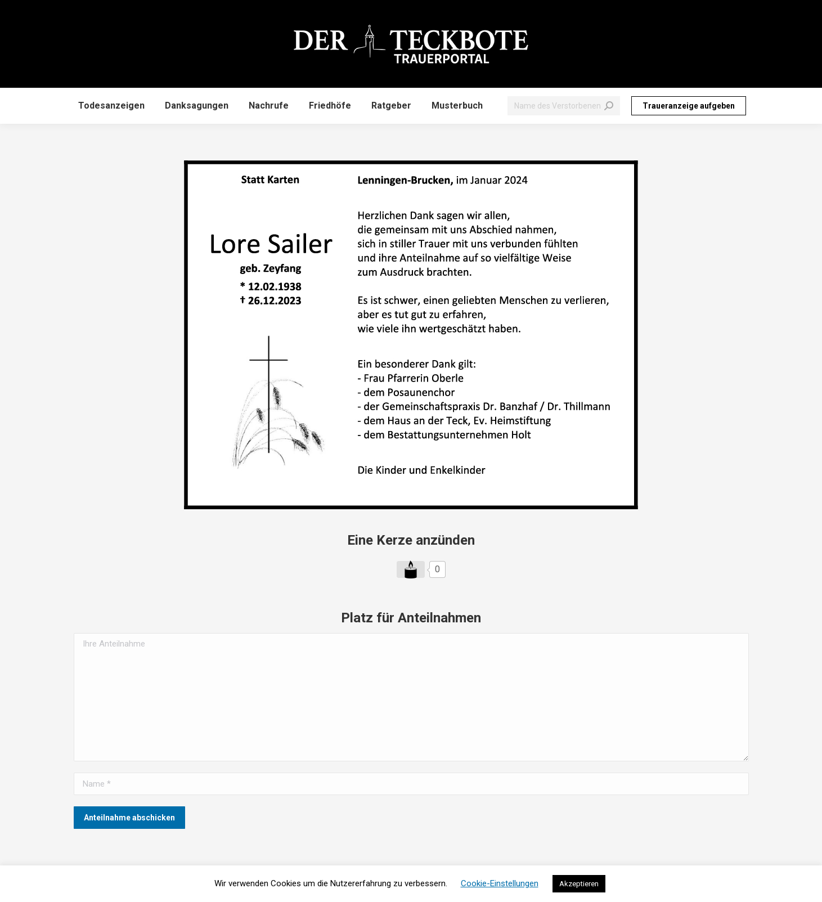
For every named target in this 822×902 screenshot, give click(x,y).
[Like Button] (411, 569)
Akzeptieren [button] (579, 883)
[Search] (563, 105)
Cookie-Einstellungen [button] (499, 883)
